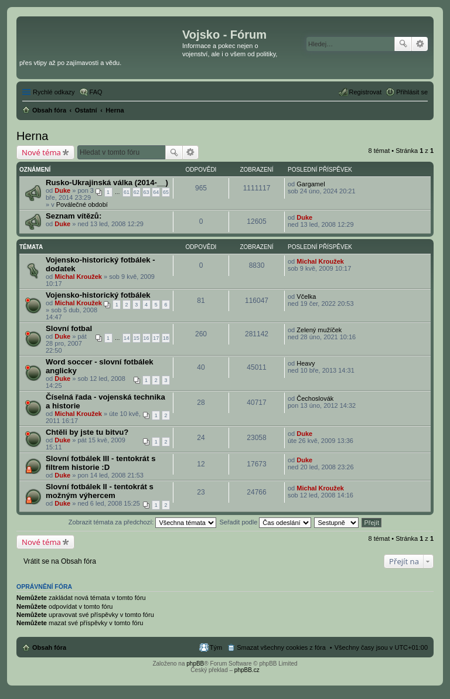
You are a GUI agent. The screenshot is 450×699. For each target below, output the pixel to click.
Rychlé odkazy (54, 92)
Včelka (306, 296)
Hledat (403, 44)
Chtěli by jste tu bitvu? (87, 432)
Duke (62, 190)
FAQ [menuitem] (96, 92)
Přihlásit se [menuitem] (412, 92)
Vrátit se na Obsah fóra (59, 561)
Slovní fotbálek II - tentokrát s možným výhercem (100, 491)
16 (146, 338)
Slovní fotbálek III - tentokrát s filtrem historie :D (101, 463)
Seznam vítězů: (73, 216)
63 (146, 192)
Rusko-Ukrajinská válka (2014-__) (107, 182)
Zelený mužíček (319, 329)
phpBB (195, 663)
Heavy (305, 363)
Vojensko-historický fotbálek (98, 295)
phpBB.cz (247, 670)
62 (136, 192)
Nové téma (41, 152)
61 (126, 192)
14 (126, 338)
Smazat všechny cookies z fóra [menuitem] (281, 647)
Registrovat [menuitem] (365, 92)
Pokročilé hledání (420, 44)
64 (156, 192)
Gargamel (310, 183)
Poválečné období (82, 204)
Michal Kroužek (78, 276)
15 (136, 338)
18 (166, 338)
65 (166, 192)
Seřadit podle (265, 522)
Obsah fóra (49, 647)
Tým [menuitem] (216, 647)
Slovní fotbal (69, 328)
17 (156, 338)
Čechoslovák (314, 398)
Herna (32, 135)
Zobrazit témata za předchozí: (143, 522)
